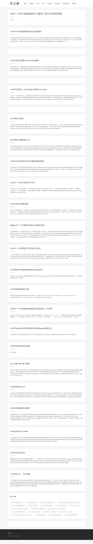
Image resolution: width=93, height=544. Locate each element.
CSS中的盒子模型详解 (19, 204)
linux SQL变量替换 (33, 505)
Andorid (49, 3)
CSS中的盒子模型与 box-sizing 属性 (24, 60)
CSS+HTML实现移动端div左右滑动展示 (26, 31)
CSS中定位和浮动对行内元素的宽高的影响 (27, 161)
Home (9, 533)
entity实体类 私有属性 (46, 505)
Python (31, 3)
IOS (43, 3)
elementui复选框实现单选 (38, 508)
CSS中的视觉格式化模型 (20, 408)
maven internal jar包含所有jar (57, 508)
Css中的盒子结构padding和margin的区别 (26, 270)
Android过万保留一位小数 (65, 511)
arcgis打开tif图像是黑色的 (18, 511)
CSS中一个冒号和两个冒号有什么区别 (25, 248)
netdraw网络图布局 (60, 505)
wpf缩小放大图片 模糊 (17, 502)
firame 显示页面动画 (31, 502)
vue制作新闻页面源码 (40, 515)
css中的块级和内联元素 (19, 289)
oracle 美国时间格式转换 (55, 515)
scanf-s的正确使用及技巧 (17, 505)
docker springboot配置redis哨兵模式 (68, 502)
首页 (25, 3)
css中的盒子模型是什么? (20, 140)
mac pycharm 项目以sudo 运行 (19, 508)
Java (38, 3)
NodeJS (57, 3)
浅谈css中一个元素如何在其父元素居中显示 (27, 225)
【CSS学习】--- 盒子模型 (20, 474)
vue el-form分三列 (74, 505)
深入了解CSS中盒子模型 (20, 364)
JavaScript (66, 3)
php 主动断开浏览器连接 (35, 511)
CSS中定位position (17, 453)
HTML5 (74, 3)
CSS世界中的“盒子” (18, 387)
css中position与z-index (19, 431)
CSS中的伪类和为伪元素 (20, 346)
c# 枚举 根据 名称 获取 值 (71, 515)
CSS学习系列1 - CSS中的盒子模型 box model (28, 89)
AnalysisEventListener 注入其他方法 (21, 515)
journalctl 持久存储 (49, 511)
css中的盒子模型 (17, 118)
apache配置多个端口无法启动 (47, 502)
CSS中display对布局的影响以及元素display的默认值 (31, 328)
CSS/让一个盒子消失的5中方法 (22, 183)
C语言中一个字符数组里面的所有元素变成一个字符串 (31, 309)
